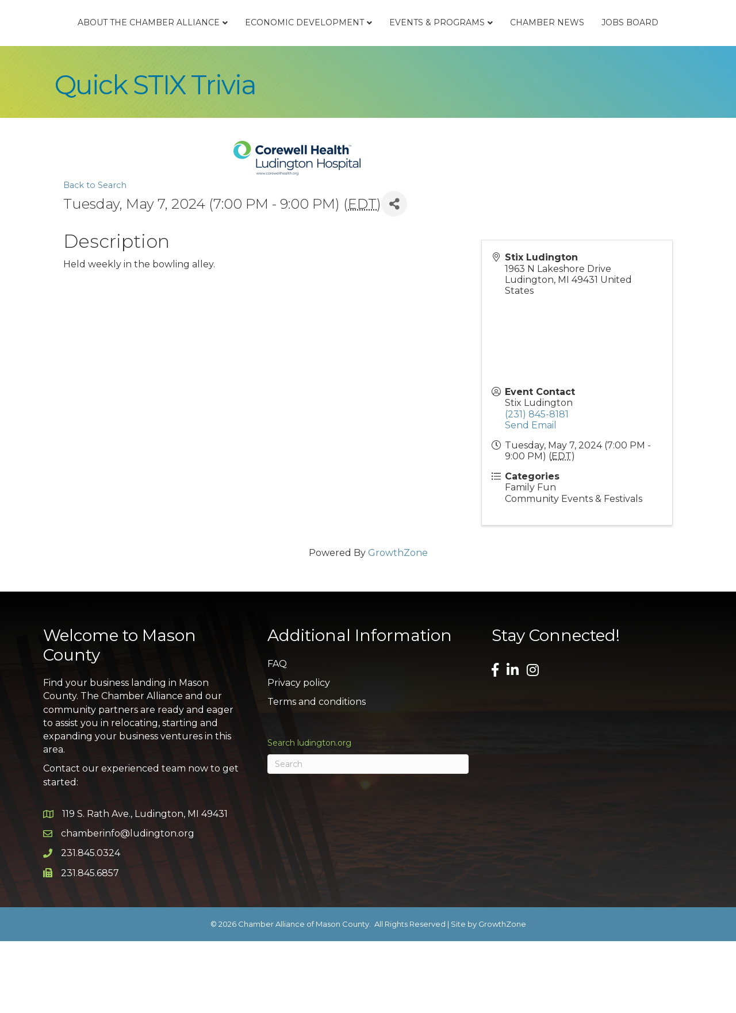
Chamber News (331, 94)
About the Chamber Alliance (151, 44)
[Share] (394, 276)
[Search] (368, 836)
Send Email (531, 496)
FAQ (277, 735)
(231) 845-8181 (537, 485)
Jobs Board (413, 94)
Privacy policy (298, 754)
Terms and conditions (316, 773)
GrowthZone (398, 624)
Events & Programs (600, 44)
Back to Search (94, 256)
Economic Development (306, 44)
